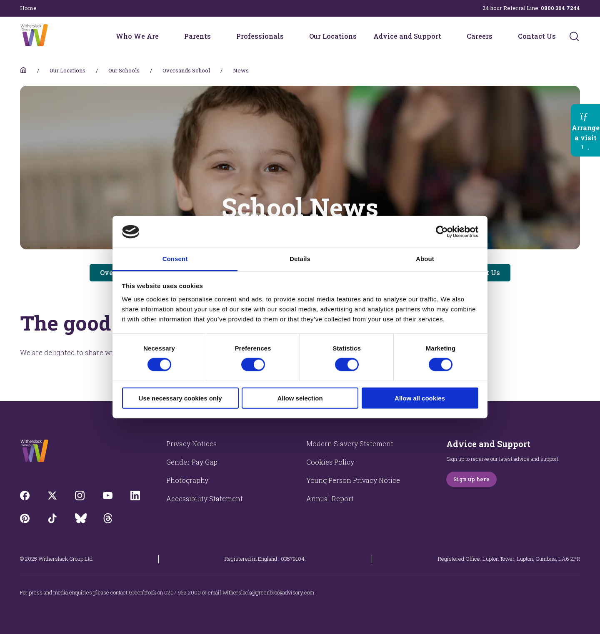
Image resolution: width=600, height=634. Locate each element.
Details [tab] (300, 258)
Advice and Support (407, 36)
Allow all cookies (420, 397)
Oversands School (186, 70)
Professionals (260, 36)
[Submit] (574, 36)
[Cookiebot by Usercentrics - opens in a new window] (441, 232)
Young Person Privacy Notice (353, 480)
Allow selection (299, 397)
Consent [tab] (175, 258)
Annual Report (330, 498)
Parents (197, 36)
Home (28, 8)
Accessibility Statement (204, 498)
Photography (187, 480)
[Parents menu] (216, 36)
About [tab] (425, 258)
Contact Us (537, 36)
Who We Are (137, 36)
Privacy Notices (191, 443)
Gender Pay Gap (192, 461)
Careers (479, 36)
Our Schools (124, 70)
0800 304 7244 (560, 8)
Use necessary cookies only (180, 397)
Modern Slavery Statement (349, 443)
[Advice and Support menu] (446, 36)
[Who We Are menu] (164, 36)
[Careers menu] (498, 36)
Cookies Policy (330, 461)
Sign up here (471, 479)
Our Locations (333, 36)
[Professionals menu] (289, 36)
